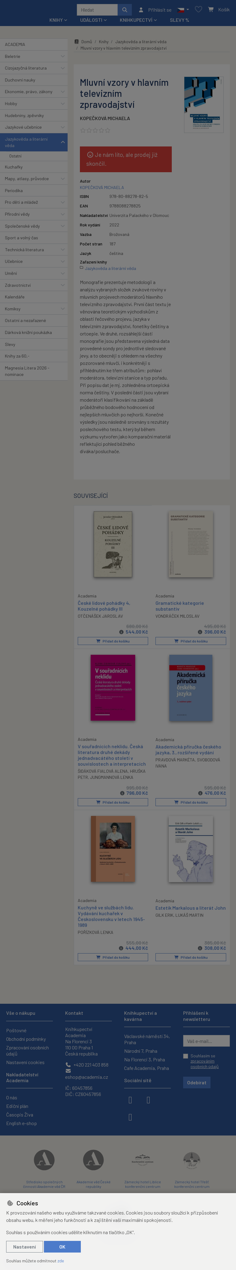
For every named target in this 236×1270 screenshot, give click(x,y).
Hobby (11, 105)
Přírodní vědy (17, 216)
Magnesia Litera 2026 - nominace (27, 373)
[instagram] (148, 1099)
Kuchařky (14, 169)
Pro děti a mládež (21, 204)
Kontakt (74, 1013)
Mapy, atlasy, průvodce (27, 180)
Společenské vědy (22, 228)
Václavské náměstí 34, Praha (147, 1039)
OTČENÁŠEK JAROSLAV (100, 617)
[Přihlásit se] (154, 11)
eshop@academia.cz (86, 1074)
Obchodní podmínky (26, 1039)
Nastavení (24, 1246)
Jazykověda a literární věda (26, 144)
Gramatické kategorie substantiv (179, 608)
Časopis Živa (19, 1114)
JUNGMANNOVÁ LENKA (111, 779)
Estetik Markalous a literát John (190, 909)
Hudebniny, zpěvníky (24, 117)
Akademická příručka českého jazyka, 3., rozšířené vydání (188, 751)
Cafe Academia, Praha (146, 1068)
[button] (183, 11)
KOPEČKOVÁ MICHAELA (105, 120)
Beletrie (12, 58)
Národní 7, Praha (140, 1051)
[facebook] (130, 1099)
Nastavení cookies (25, 1062)
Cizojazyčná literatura (26, 70)
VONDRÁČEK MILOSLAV (177, 618)
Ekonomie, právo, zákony (29, 93)
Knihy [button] (56, 22)
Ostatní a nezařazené (25, 322)
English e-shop (21, 1123)
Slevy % (179, 22)
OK (62, 1246)
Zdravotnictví (18, 287)
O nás (11, 1097)
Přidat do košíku (113, 643)
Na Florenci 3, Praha (144, 1059)
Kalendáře (15, 298)
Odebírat (196, 1082)
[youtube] (130, 1116)
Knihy (103, 43)
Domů (83, 43)
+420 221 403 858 (86, 1064)
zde (60, 1260)
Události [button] (91, 22)
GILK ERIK (164, 916)
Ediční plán (17, 1106)
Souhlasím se (205, 1061)
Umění (11, 275)
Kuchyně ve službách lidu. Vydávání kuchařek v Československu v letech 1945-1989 (111, 918)
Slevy (10, 346)
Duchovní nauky (20, 82)
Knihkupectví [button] (136, 22)
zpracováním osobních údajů (205, 1063)
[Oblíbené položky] (198, 10)
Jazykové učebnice (23, 129)
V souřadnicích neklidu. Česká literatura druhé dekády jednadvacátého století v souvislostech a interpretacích (112, 757)
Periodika (14, 192)
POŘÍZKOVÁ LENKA (95, 934)
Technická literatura (24, 251)
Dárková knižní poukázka (28, 334)
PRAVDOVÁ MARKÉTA (175, 761)
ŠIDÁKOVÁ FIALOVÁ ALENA (103, 773)
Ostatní (15, 158)
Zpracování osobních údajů (27, 1050)
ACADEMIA (15, 46)
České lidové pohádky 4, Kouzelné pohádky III (104, 607)
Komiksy (13, 310)
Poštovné (16, 1030)
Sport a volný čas (21, 239)
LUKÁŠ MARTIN (189, 916)
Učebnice (14, 263)
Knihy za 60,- (17, 358)
